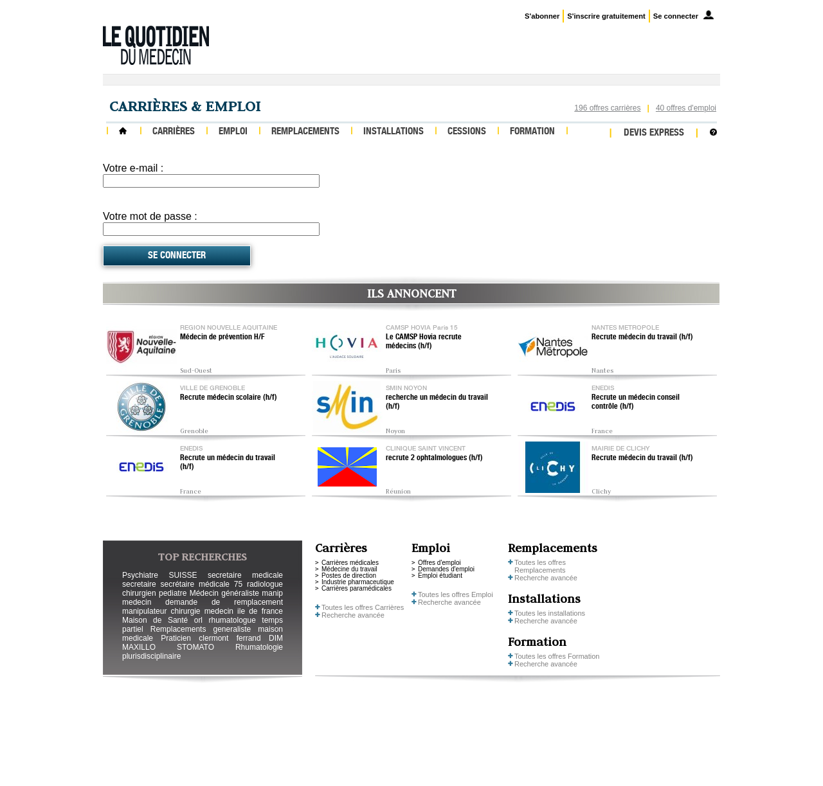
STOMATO (195, 647)
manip (272, 593)
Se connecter (675, 16)
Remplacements (305, 132)
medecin (136, 602)
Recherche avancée (352, 615)
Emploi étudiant (440, 575)
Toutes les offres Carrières (362, 607)
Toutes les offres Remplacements (540, 566)
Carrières (173, 132)
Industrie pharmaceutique (357, 581)
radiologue (265, 584)
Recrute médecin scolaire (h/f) (228, 398)
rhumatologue (231, 620)
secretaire (139, 584)
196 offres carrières (607, 107)
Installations (393, 132)
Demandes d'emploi (446, 569)
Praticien (176, 638)
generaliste (232, 629)
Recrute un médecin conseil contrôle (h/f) (636, 402)
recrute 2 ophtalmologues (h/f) (434, 458)
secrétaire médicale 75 (201, 584)
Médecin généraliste (224, 593)
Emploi (233, 132)
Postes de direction (348, 575)
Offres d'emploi (439, 562)
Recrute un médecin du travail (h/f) (227, 462)
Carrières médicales (350, 562)
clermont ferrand (229, 638)
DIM (276, 638)
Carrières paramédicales (356, 588)
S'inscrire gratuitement (606, 16)
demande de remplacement (224, 602)
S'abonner (542, 16)
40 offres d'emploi (686, 107)
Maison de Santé (155, 620)
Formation (532, 132)
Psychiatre (140, 575)
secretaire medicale (245, 575)
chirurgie (185, 611)
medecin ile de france (243, 611)
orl (198, 620)
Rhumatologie (259, 647)
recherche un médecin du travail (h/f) (437, 402)
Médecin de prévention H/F (222, 337)
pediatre (172, 593)
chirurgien (139, 593)
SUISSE (182, 575)
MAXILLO (139, 647)
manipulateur (144, 611)
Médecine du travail (349, 569)
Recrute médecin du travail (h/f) (642, 337)
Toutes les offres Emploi (455, 594)
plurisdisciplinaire (151, 656)
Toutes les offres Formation (556, 656)
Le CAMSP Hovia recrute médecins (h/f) (424, 342)
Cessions (467, 132)
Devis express (654, 133)
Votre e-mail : (133, 168)
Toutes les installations (549, 613)
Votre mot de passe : (150, 216)
